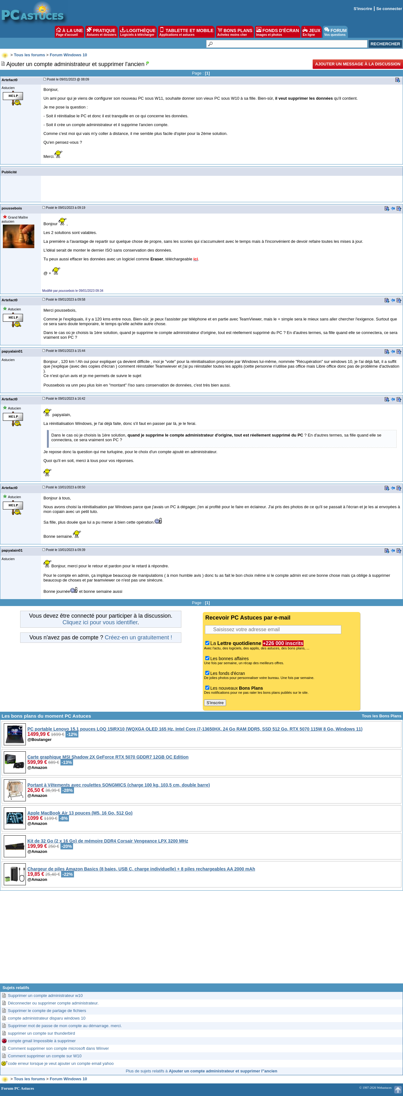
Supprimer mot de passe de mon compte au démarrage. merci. (65, 1025)
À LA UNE (69, 31)
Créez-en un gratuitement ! (138, 637)
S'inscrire (363, 8)
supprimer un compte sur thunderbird (41, 1033)
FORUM (335, 31)
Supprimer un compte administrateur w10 (45, 995)
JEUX (311, 31)
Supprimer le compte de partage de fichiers (47, 1010)
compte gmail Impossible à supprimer (42, 1040)
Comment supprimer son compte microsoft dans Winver (58, 1048)
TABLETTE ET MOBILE (186, 31)
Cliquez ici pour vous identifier (99, 622)
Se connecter (389, 8)
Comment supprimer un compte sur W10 (45, 1056)
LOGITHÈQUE (138, 31)
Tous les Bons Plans (381, 716)
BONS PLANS (235, 31)
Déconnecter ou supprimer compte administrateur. (53, 1003)
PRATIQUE (101, 31)
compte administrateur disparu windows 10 (46, 1018)
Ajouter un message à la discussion (357, 64)
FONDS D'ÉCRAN (277, 31)
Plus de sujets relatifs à (201, 1071)
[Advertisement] (201, 939)
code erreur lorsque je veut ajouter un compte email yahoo (61, 1063)
